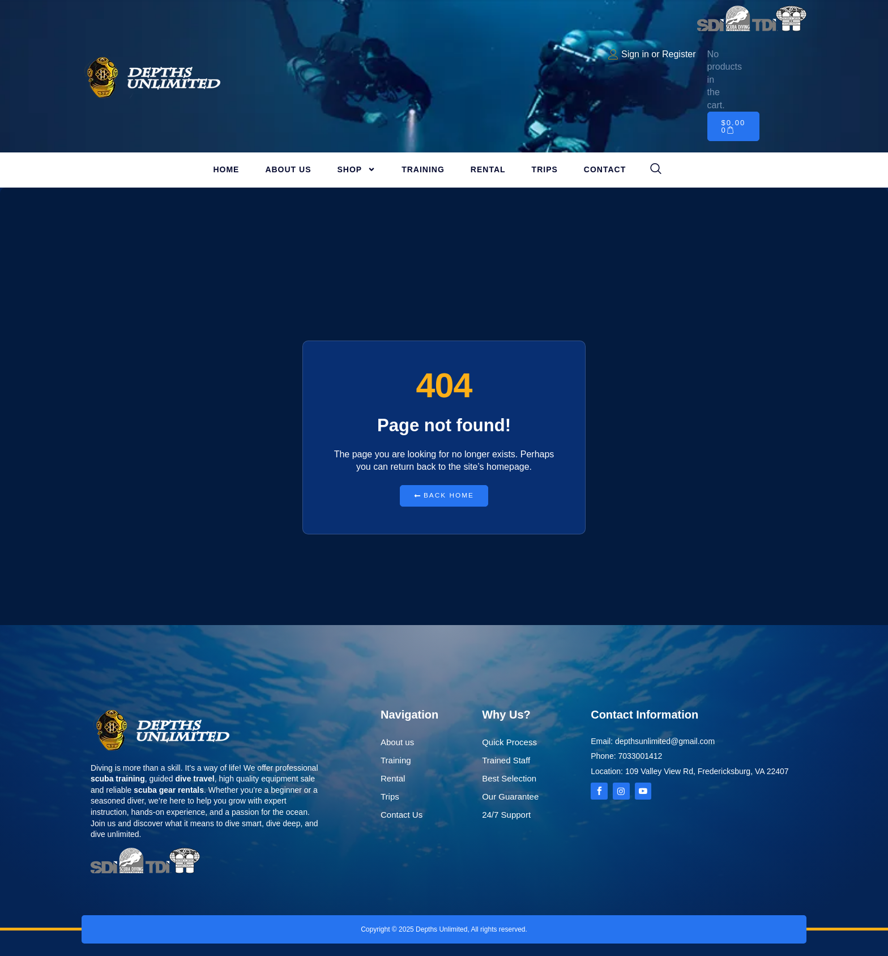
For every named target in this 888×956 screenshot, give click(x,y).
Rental (488, 169)
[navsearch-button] (655, 169)
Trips (545, 169)
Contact (605, 169)
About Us (288, 169)
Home (226, 169)
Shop (357, 169)
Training (423, 169)
